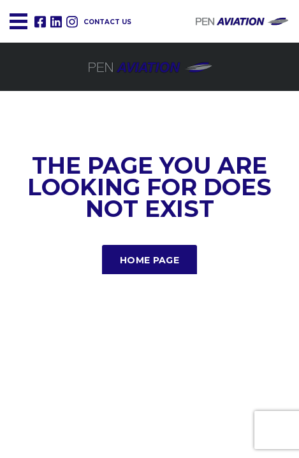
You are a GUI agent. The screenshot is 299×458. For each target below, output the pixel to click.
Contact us (107, 22)
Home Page (149, 260)
